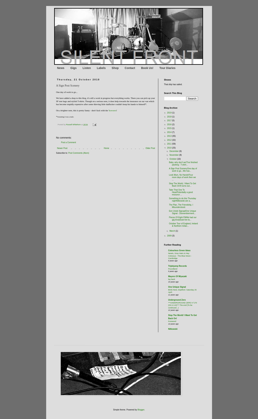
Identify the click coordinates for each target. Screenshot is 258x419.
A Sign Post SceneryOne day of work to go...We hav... (183, 169)
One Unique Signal (177, 287)
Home (106, 148)
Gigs (73, 68)
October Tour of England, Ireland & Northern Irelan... (183, 224)
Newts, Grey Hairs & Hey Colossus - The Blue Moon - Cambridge (180, 255)
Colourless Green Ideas (179, 250)
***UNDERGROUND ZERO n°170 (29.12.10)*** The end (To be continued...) (182, 305)
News (61, 68)
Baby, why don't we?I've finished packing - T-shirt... (183, 163)
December (174, 151)
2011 (169, 144)
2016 (169, 124)
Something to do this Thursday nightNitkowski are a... (182, 199)
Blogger (140, 410)
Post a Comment (68, 142)
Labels (101, 68)
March (172, 231)
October (173, 159)
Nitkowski (173, 329)
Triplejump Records (177, 266)
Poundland (172, 269)
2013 (169, 136)
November (174, 155)
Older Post (150, 148)
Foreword (172, 321)
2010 (169, 148)
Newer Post (62, 148)
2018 (169, 117)
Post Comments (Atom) (78, 153)
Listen (87, 68)
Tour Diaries (167, 68)
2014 (169, 132)
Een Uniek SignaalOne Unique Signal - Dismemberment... (182, 212)
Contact (130, 68)
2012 (169, 140)
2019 (169, 113)
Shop (115, 68)
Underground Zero (177, 300)
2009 (169, 236)
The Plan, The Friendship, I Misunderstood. (181, 206)
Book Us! (147, 68)
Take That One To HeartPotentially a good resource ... (181, 192)
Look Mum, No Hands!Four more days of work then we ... (182, 177)
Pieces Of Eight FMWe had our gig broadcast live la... (183, 218)
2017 (169, 120)
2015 (169, 128)
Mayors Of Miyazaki (177, 276)
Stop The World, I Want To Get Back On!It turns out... (182, 184)
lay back (171, 279)
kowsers (112, 110)
